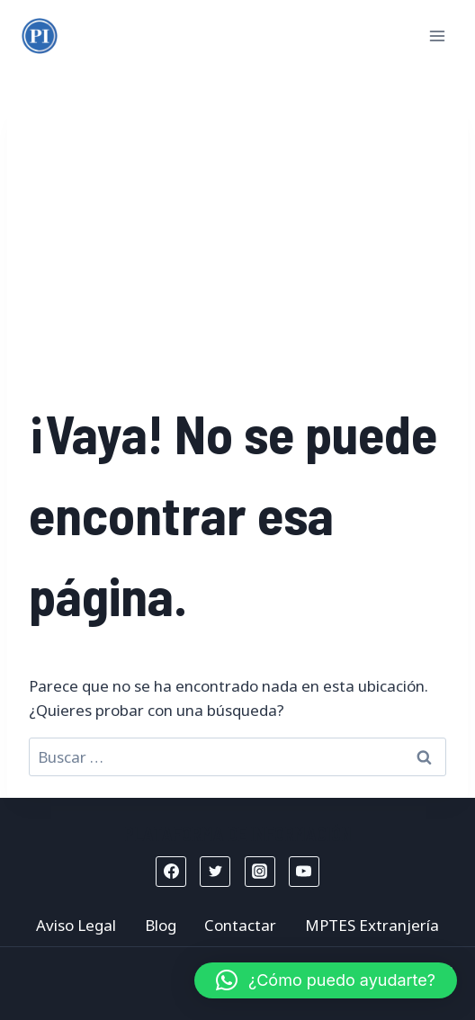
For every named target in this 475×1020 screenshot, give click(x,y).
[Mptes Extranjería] (40, 36)
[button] (325, 980)
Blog (160, 925)
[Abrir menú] (436, 35)
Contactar (240, 925)
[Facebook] (171, 871)
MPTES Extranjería (372, 925)
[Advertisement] (237, 257)
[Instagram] (260, 871)
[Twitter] (215, 871)
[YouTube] (304, 871)
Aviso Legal (76, 925)
